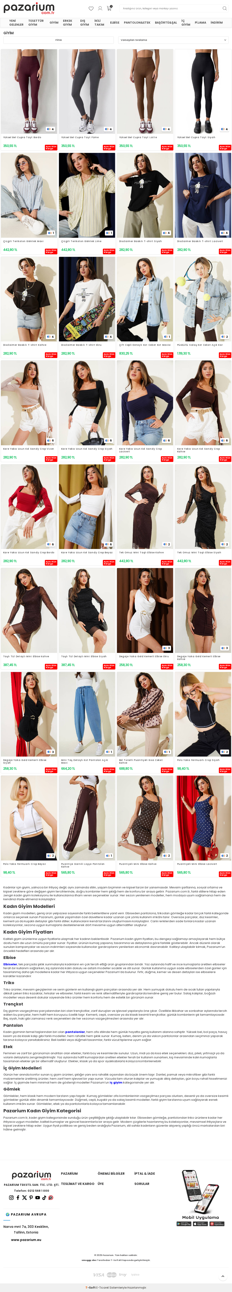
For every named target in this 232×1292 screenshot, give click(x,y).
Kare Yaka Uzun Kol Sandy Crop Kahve (198, 450)
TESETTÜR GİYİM (36, 23)
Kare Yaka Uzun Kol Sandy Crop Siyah (87, 449)
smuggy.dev (89, 1260)
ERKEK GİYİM (67, 23)
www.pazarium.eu (26, 1240)
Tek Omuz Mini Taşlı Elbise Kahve (141, 552)
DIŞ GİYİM (84, 23)
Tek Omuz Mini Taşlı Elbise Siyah (199, 552)
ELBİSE (114, 22)
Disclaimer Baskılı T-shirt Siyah (140, 241)
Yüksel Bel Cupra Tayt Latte (138, 137)
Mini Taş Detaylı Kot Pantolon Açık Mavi (84, 761)
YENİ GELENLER (16, 23)
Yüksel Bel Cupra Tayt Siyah (196, 137)
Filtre (59, 40)
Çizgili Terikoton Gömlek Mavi (23, 241)
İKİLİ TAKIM (99, 23)
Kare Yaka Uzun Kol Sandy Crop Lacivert (140, 450)
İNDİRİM (217, 22)
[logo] (29, 8)
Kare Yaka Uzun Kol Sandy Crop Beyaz (87, 552)
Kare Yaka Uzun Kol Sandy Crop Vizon (28, 449)
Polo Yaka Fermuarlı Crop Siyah (198, 760)
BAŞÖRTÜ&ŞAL (166, 22)
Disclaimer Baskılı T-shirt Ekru (81, 345)
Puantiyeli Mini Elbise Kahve (138, 864)
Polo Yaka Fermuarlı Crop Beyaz (24, 864)
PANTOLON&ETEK (137, 22)
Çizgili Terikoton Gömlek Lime (81, 241)
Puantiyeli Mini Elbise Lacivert (197, 864)
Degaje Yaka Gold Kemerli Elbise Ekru (144, 656)
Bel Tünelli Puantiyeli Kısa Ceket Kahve (141, 761)
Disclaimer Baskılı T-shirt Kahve (24, 345)
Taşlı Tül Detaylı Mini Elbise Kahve (26, 656)
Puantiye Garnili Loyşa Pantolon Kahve (83, 865)
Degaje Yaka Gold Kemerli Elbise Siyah (25, 761)
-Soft (90, 1288)
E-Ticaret (102, 1288)
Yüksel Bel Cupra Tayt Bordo (22, 137)
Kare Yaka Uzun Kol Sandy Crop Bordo (29, 552)
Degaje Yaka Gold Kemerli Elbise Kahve (199, 658)
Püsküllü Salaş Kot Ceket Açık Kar (200, 345)
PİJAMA (200, 22)
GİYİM (54, 22)
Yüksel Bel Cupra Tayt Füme (80, 137)
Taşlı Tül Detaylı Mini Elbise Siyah (84, 656)
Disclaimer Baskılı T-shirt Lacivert (200, 241)
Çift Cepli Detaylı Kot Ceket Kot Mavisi (145, 345)
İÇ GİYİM (185, 23)
